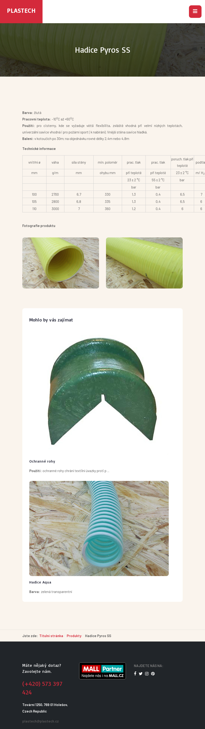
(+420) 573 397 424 (42, 688)
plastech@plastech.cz (40, 721)
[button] (195, 11)
